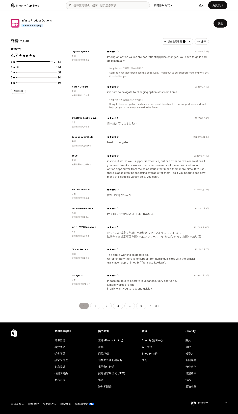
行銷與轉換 (61, 373)
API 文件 (147, 347)
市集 (100, 347)
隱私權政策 (49, 404)
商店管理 (60, 380)
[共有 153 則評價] (58, 67)
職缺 (188, 347)
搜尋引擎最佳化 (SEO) (111, 373)
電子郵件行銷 (106, 366)
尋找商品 (60, 347)
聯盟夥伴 (191, 373)
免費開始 (217, 5)
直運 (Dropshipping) (110, 340)
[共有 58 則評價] (59, 72)
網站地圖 (65, 404)
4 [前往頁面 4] (118, 306)
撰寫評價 (18, 91)
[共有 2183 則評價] (57, 61)
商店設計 (60, 366)
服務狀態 (191, 386)
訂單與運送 (61, 360)
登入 (201, 5)
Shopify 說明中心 (152, 340)
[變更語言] (212, 403)
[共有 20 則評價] (59, 77)
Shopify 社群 (150, 353)
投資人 (190, 353)
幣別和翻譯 (105, 386)
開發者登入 (17, 404)
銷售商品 (60, 353)
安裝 (220, 23)
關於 (188, 340)
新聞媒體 (191, 360)
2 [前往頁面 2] (95, 306)
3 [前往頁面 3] (107, 306)
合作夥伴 (191, 366)
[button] (189, 41)
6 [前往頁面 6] (141, 306)
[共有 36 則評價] (59, 82)
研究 (144, 360)
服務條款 (33, 404)
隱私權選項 (82, 404)
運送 (100, 380)
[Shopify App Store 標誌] (25, 5)
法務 (188, 380)
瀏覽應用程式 (163, 5)
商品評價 (103, 353)
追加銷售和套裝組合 (110, 360)
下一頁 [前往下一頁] (154, 306)
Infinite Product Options (36, 20)
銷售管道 (60, 340)
